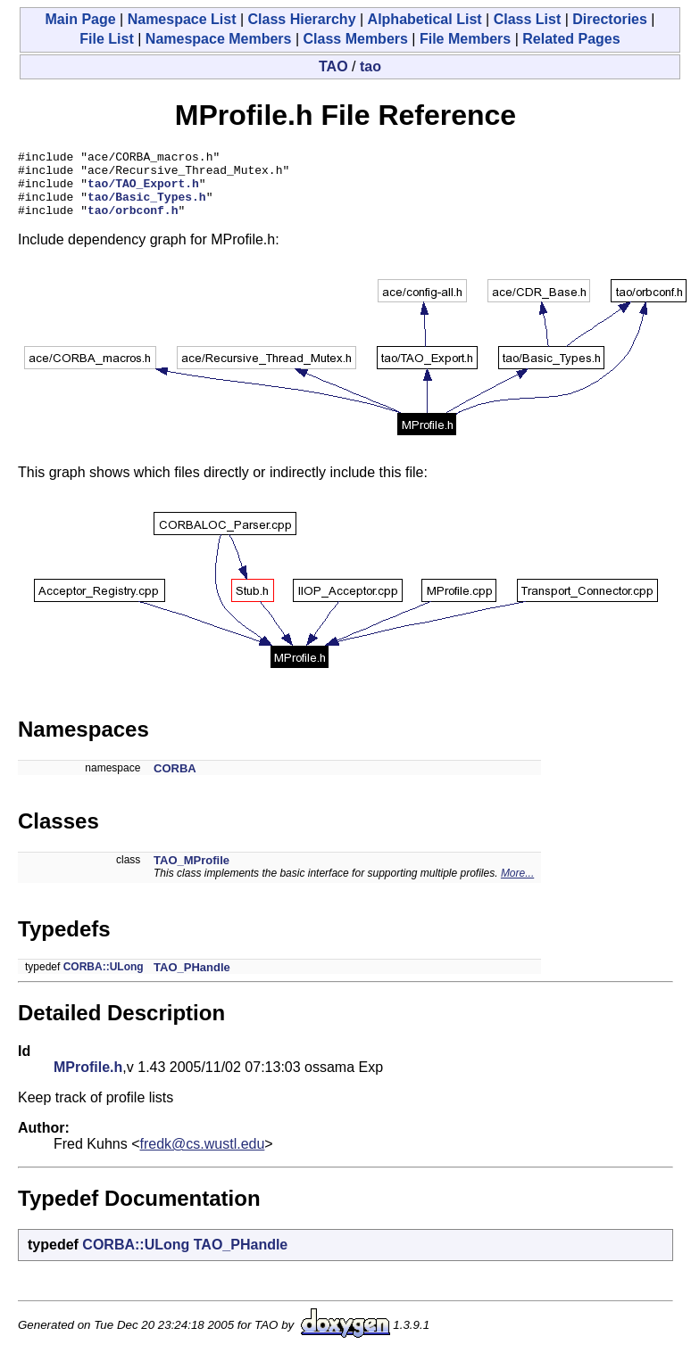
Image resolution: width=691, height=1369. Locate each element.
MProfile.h (88, 1080)
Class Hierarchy (302, 19)
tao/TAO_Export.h (143, 191)
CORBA (175, 781)
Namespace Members (219, 38)
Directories (609, 19)
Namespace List (182, 19)
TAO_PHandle (192, 980)
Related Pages (571, 38)
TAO (333, 66)
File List (106, 38)
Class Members (356, 38)
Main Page (80, 19)
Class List (528, 19)
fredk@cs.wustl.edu (202, 1157)
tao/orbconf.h (132, 223)
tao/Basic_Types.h (146, 207)
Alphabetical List (425, 19)
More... (517, 886)
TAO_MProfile (191, 873)
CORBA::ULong (103, 980)
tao (370, 66)
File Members (465, 38)
